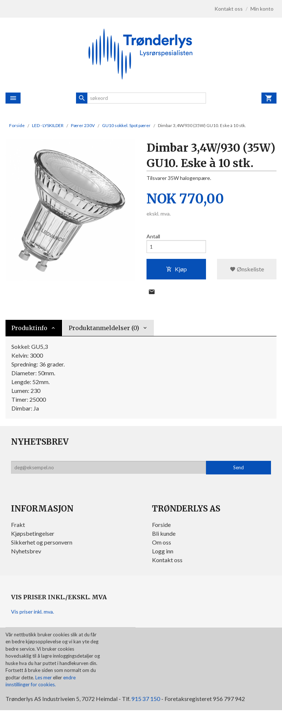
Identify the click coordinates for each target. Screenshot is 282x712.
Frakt (18, 526)
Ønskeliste (247, 269)
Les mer (44, 679)
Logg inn (162, 552)
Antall (153, 236)
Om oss (161, 543)
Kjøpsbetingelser (32, 534)
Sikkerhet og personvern (41, 543)
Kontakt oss (167, 561)
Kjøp (176, 269)
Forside (17, 125)
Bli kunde (164, 534)
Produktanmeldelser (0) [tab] (104, 329)
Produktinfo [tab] (29, 329)
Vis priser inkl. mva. (32, 613)
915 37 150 (145, 700)
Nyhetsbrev (26, 552)
